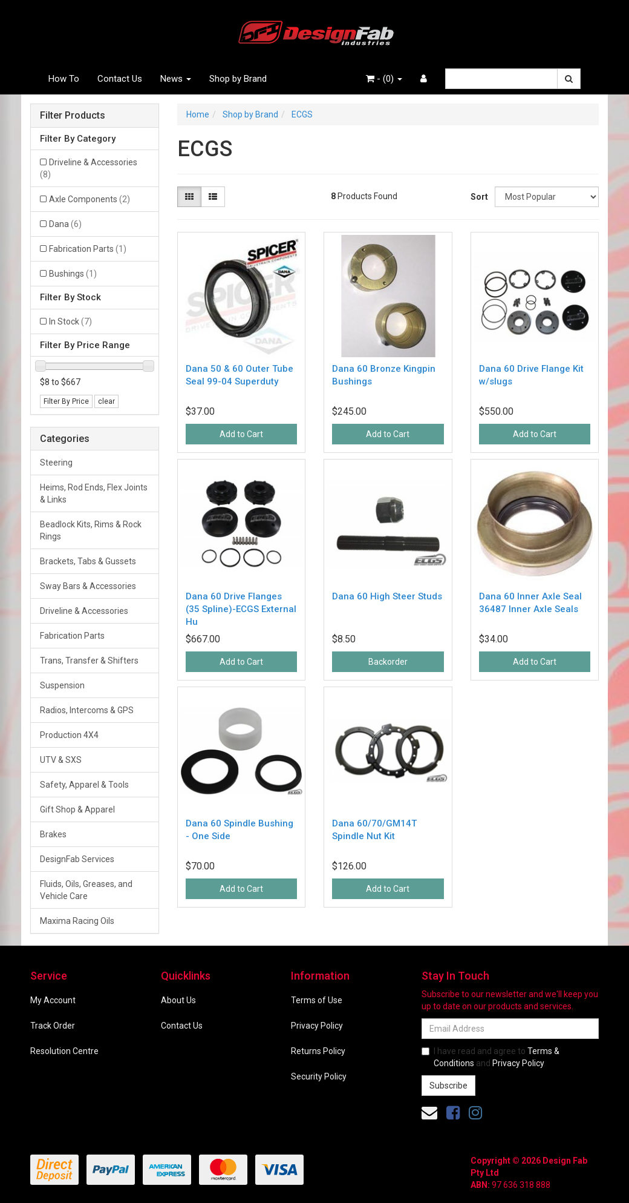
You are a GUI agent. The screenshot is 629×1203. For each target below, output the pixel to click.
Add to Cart (241, 434)
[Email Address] (510, 1028)
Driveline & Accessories (88, 168)
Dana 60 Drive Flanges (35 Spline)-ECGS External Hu (241, 609)
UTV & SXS (61, 760)
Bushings (73, 274)
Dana (65, 224)
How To (63, 78)
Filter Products (72, 115)
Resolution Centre (64, 1051)
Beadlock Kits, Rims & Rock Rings (91, 530)
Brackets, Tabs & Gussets (88, 561)
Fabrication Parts (87, 249)
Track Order (52, 1025)
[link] (453, 1113)
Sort (478, 197)
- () (384, 78)
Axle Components (89, 199)
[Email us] (429, 1113)
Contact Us (119, 78)
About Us (178, 1000)
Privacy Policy (317, 1025)
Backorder (388, 662)
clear (106, 401)
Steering (56, 462)
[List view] (213, 196)
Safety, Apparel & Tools (84, 784)
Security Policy (319, 1076)
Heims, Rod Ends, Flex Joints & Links (94, 493)
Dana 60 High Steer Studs (387, 596)
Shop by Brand (238, 78)
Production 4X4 (69, 735)
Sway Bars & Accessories (88, 586)
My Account (53, 1000)
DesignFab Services (77, 859)
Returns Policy (318, 1051)
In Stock (70, 321)
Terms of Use (316, 1000)
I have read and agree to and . (490, 1057)
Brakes (53, 834)
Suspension (62, 685)
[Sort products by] (547, 196)
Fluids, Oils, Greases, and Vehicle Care (86, 890)
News (175, 78)
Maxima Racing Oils (77, 921)
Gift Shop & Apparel (77, 809)
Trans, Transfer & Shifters (89, 660)
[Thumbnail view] (189, 196)
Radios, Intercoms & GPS (87, 710)
